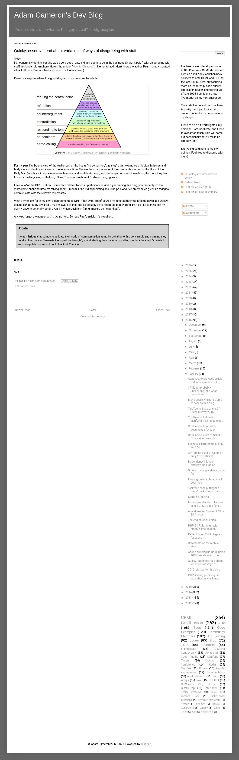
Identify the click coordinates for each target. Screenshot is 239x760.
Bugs (197, 628)
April (192, 357)
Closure (210, 660)
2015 (188, 586)
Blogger (145, 744)
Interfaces (211, 688)
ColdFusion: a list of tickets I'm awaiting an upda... (205, 436)
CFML (187, 617)
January (194, 374)
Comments (191, 213)
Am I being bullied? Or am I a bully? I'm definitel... (205, 454)
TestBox (186, 668)
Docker (203, 668)
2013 (188, 597)
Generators (187, 707)
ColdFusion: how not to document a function (202, 428)
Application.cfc (196, 676)
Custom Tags (190, 696)
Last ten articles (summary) (201, 192)
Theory (185, 660)
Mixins (217, 707)
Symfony (212, 656)
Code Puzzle (189, 656)
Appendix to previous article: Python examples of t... (205, 380)
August (193, 341)
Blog (213, 640)
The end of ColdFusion (202, 520)
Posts (188, 206)
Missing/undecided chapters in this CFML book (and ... (206, 504)
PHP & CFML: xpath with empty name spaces (203, 527)
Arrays (185, 680)
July (192, 346)
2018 (188, 309)
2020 (188, 298)
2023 (188, 281)
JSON (211, 684)
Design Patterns (191, 692)
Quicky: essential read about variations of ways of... (205, 562)
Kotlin (212, 664)
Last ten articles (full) (198, 187)
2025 (188, 271)
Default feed (192, 182)
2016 (188, 320)
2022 (188, 287)
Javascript (211, 652)
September (196, 335)
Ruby (216, 676)
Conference (188, 664)
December (195, 324)
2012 (188, 603)
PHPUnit (213, 680)
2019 (188, 303)
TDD (184, 645)
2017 (188, 314)
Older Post (163, 310)
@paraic (57, 70)
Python (185, 704)
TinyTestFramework (209, 699)
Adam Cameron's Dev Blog (58, 15)
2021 (188, 292)
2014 (188, 592)
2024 (188, 276)
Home (93, 310)
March (193, 363)
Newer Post (22, 310)
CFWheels (187, 684)
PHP (221, 623)
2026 (188, 265)
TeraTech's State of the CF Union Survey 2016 (204, 410)
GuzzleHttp (188, 688)
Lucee (194, 640)
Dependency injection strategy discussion (201, 463)
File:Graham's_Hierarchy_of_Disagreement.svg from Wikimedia (98, 152)
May (192, 352)
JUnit (194, 711)
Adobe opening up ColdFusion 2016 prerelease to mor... (206, 553)
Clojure (216, 704)
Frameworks (188, 648)
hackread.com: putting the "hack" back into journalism (205, 489)
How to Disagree (83, 66)
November (195, 330)
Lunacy (204, 707)
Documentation (215, 672)
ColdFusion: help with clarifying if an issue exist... (206, 419)
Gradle (184, 711)
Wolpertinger (207, 711)
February (194, 368)
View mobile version (92, 316)
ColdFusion (192, 622)
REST (214, 692)
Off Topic (29, 286)
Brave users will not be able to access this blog (205, 401)
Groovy (200, 704)
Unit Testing (216, 636)
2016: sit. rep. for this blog (204, 569)
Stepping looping (198, 496)
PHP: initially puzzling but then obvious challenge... (204, 577)
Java (199, 680)
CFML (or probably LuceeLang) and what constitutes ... (202, 391)
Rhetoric (208, 645)
